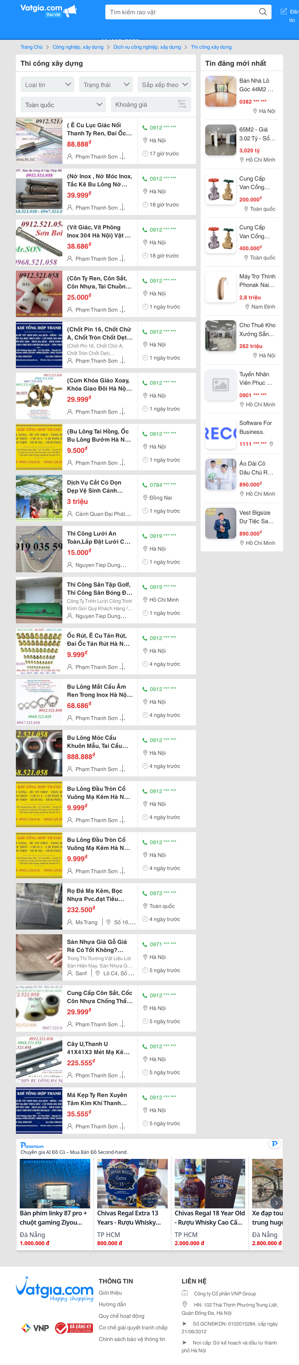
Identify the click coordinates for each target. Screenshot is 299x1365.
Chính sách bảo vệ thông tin (132, 1339)
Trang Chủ (32, 46)
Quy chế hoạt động (121, 1315)
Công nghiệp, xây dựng (78, 46)
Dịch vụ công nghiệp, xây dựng (147, 46)
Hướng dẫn (112, 1304)
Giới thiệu (110, 1292)
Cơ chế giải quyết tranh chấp (133, 1327)
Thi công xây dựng (211, 46)
